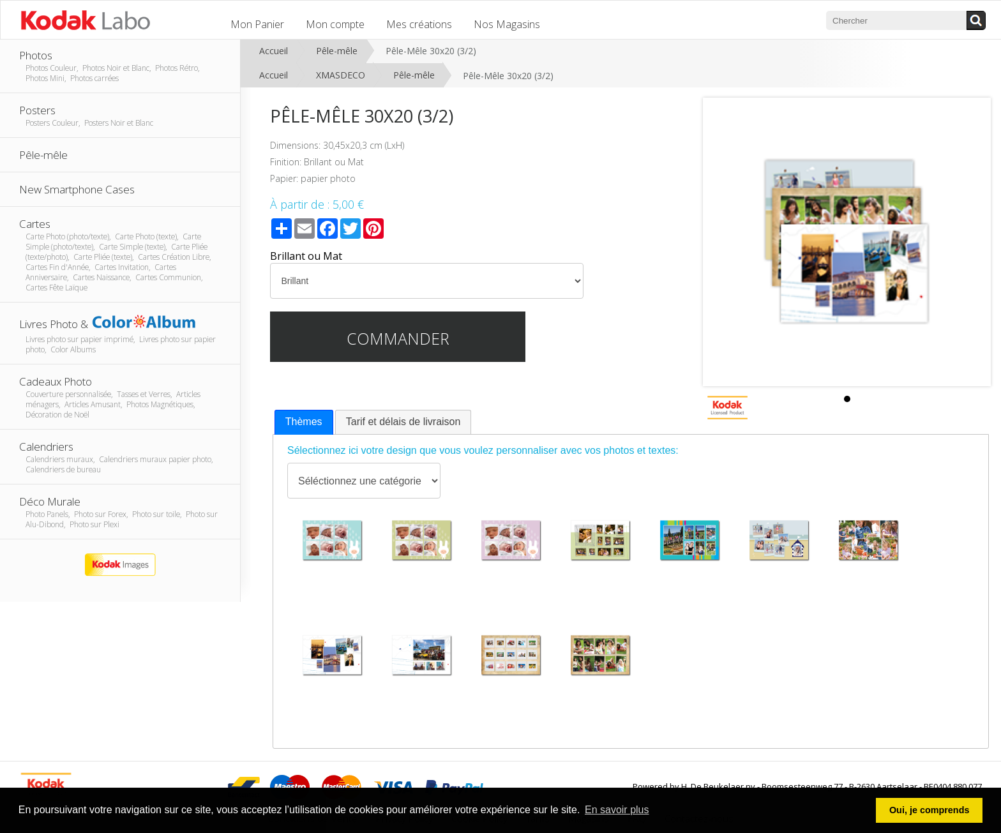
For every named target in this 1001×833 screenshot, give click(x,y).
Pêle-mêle (337, 51)
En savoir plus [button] (617, 809)
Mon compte (335, 24)
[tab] (304, 422)
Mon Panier (257, 24)
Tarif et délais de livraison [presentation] (403, 421)
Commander (398, 338)
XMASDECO (340, 75)
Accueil (273, 51)
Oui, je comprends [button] (929, 810)
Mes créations (419, 24)
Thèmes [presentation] (303, 421)
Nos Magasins (507, 24)
